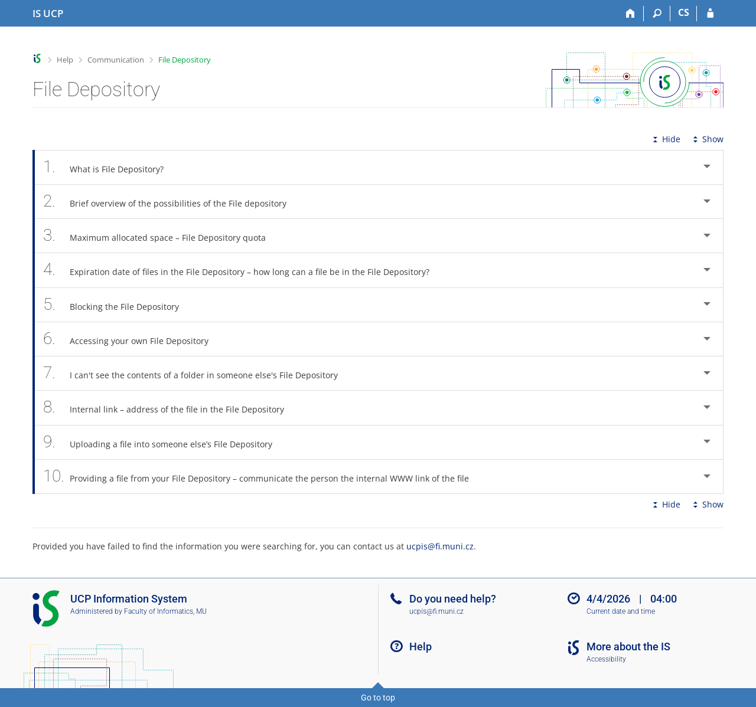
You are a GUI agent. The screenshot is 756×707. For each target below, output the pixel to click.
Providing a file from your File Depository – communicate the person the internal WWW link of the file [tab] (262, 476)
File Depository (184, 59)
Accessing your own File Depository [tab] (132, 339)
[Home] (630, 13)
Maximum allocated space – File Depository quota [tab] (161, 235)
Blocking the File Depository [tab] (117, 304)
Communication (115, 59)
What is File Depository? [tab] (110, 167)
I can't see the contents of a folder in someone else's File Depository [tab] (197, 373)
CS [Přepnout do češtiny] (683, 12)
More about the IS (628, 646)
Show (707, 139)
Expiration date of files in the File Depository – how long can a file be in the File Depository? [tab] (242, 270)
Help (65, 59)
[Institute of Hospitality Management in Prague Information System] (47, 13)
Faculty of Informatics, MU (165, 611)
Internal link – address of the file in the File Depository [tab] (170, 407)
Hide (665, 139)
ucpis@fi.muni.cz (440, 546)
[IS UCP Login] (710, 13)
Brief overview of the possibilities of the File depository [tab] (171, 201)
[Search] (657, 13)
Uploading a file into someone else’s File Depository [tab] (164, 442)
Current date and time (620, 611)
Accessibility (606, 659)
